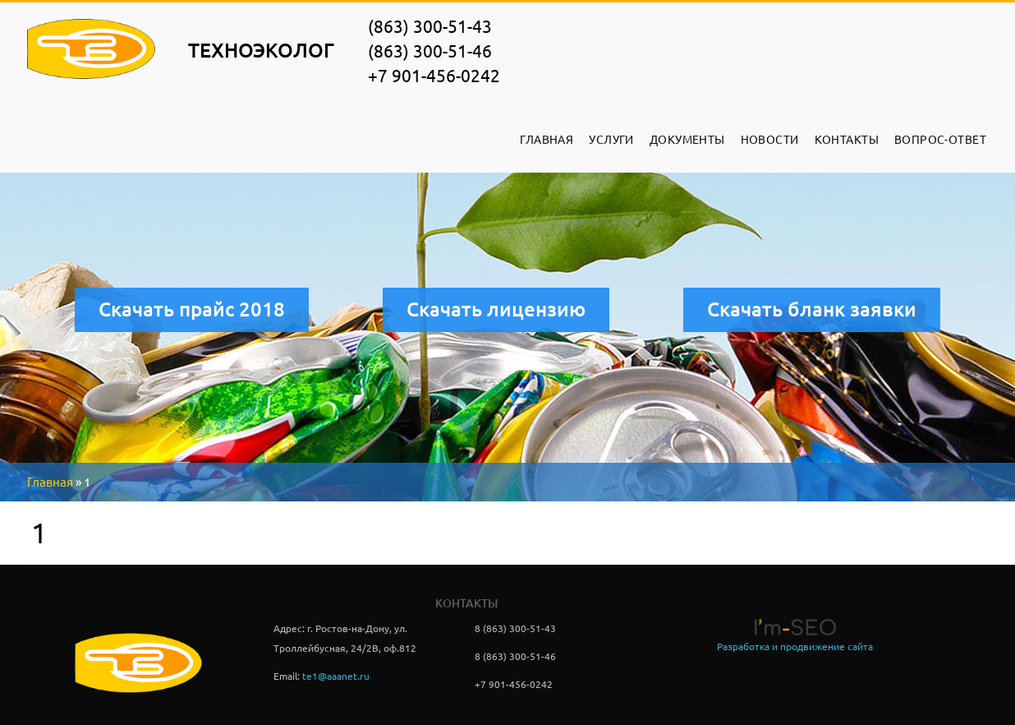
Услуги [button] (611, 139)
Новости (770, 139)
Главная (546, 139)
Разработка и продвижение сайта (795, 646)
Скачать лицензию (496, 309)
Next (514, 333)
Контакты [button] (847, 139)
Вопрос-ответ (940, 139)
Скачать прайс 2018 (192, 309)
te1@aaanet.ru (336, 676)
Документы (687, 139)
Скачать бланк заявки (811, 309)
